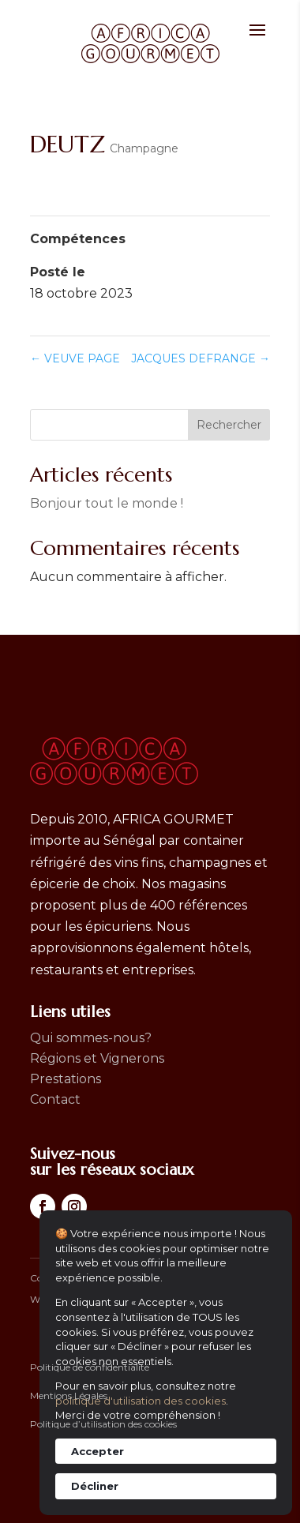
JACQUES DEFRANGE (200, 358)
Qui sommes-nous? (91, 1037)
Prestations (65, 1078)
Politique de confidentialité (89, 1367)
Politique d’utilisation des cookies (103, 1424)
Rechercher (229, 425)
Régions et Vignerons (97, 1058)
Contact (55, 1099)
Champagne (144, 148)
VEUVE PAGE (75, 358)
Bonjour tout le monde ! (106, 503)
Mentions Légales (68, 1395)
